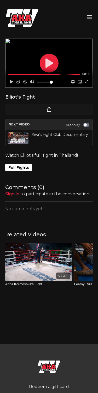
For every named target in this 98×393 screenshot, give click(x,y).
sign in (12, 193)
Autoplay (77, 125)
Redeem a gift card (49, 386)
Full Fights (18, 167)
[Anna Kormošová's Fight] (38, 284)
